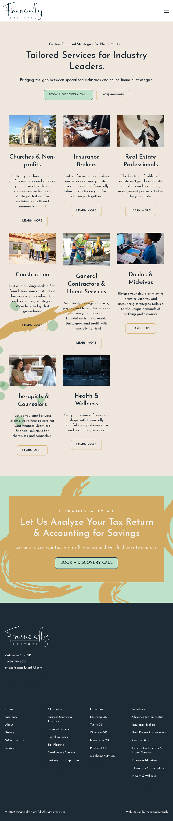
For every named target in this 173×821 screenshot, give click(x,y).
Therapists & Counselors (148, 768)
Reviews (10, 748)
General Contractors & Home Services (147, 750)
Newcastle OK (99, 740)
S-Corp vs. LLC (15, 740)
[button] (165, 11)
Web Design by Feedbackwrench (147, 812)
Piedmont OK (99, 748)
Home (9, 709)
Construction (140, 740)
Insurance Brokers (143, 724)
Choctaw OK (98, 732)
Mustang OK (98, 717)
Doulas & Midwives (144, 760)
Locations (96, 709)
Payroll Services (58, 737)
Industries (138, 709)
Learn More (32, 220)
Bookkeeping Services (61, 752)
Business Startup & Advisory (60, 719)
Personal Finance (59, 729)
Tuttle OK (96, 724)
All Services (55, 709)
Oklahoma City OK (102, 756)
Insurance (11, 717)
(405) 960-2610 (113, 94)
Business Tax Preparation (64, 760)
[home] (23, 10)
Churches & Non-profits (147, 717)
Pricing (9, 732)
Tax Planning (56, 744)
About (9, 724)
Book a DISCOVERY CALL (68, 94)
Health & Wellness (144, 776)
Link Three (55, 768)
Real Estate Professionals (149, 732)
